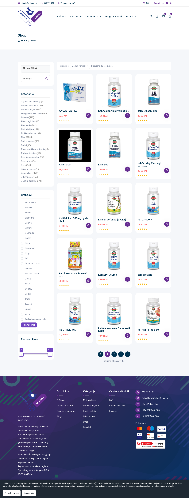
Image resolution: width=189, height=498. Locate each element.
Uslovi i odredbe (65, 405)
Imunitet (27, 118)
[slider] (21, 355)
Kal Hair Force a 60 (148, 329)
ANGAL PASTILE (68, 110)
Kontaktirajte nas (117, 405)
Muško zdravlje (31, 134)
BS (146, 3)
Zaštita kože (29, 173)
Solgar (28, 294)
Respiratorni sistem (32, 157)
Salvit (27, 283)
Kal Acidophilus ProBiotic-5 (113, 111)
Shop (100, 16)
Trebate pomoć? (66, 3)
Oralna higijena (30, 141)
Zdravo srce (29, 177)
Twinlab (28, 304)
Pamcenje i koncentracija (35, 149)
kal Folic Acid (144, 274)
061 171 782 (47, 3)
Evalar (28, 238)
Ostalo (28, 278)
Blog (108, 16)
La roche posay (32, 263)
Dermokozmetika (32, 106)
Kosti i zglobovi (31, 122)
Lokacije (113, 411)
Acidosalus (30, 202)
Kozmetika (29, 126)
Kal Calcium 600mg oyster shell (74, 219)
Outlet (26, 145)
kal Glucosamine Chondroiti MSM (114, 330)
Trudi (27, 299)
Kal (26, 258)
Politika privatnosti (66, 411)
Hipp (27, 253)
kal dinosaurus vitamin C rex (73, 275)
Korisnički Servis (123, 16)
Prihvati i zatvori (12, 493)
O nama (73, 16)
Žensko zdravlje (31, 181)
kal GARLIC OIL (67, 329)
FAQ (111, 400)
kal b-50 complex (147, 111)
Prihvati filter (29, 325)
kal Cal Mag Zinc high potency (149, 164)
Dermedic (29, 233)
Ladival (28, 268)
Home (22, 40)
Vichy (27, 314)
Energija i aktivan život (34, 114)
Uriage (28, 309)
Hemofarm (30, 248)
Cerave (28, 223)
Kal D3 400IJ (144, 219)
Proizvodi (86, 16)
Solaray (28, 288)
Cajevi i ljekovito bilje (33, 102)
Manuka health (32, 273)
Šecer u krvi (28, 161)
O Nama (60, 400)
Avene (28, 212)
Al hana (28, 207)
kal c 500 (103, 164)
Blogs (60, 416)
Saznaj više (29, 493)
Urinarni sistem (30, 169)
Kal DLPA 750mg (107, 274)
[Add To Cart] (88, 115)
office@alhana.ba (146, 404)
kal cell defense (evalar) (112, 219)
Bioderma (29, 217)
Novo (27, 137)
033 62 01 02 (145, 392)
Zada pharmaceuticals (35, 319)
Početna (62, 16)
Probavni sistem (31, 153)
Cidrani (28, 228)
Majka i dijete (30, 130)
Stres (26, 165)
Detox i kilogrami (31, 110)
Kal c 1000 (65, 164)
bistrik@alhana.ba (27, 3)
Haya (27, 243)
